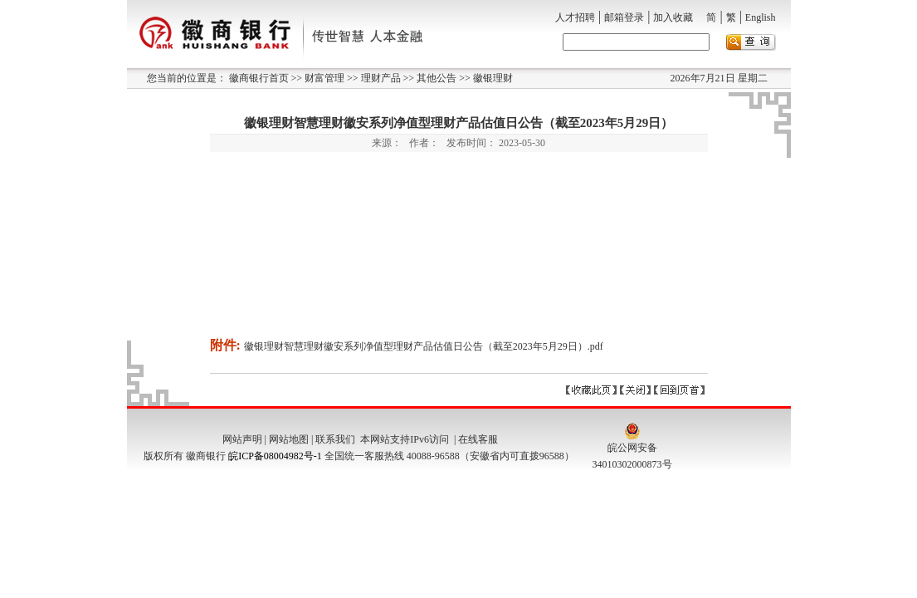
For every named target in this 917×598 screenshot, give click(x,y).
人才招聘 (575, 17)
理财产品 (380, 78)
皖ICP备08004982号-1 (275, 456)
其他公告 (435, 78)
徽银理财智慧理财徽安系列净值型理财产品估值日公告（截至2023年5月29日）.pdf (423, 346)
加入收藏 (673, 17)
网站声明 (242, 439)
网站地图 (289, 439)
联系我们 (335, 439)
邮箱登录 (624, 17)
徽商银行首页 (259, 78)
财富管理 (323, 78)
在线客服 (478, 439)
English (760, 17)
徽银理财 (492, 78)
